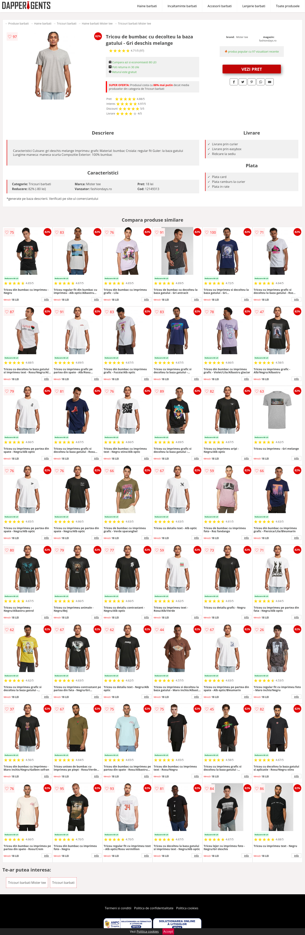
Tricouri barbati (66, 23)
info (46, 299)
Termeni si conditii (118, 908)
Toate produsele (288, 6)
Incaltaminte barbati (182, 6)
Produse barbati (18, 23)
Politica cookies (187, 908)
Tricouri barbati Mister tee (134, 23)
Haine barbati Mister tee (97, 23)
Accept (168, 931)
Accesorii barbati (220, 6)
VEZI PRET (251, 69)
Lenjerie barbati (253, 6)
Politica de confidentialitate (154, 908)
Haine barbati (147, 6)
